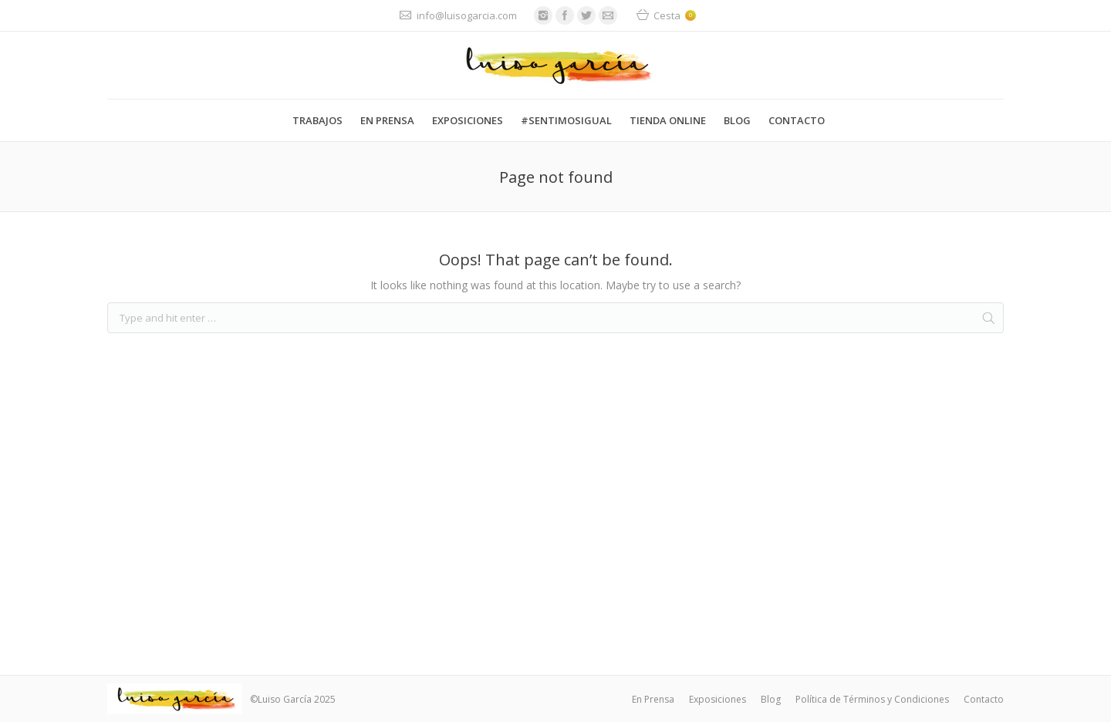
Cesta (674, 15)
